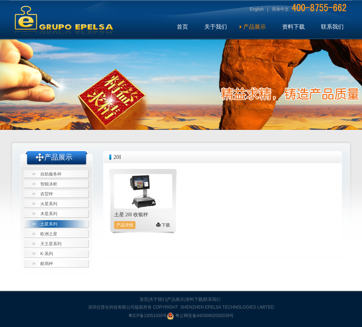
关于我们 (215, 27)
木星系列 (48, 213)
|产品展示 (175, 299)
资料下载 (293, 27)
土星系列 (48, 224)
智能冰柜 (48, 184)
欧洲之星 (48, 233)
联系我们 (332, 27)
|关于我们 (157, 299)
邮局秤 (46, 263)
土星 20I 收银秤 (131, 214)
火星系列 (48, 203)
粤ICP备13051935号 (147, 315)
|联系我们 (212, 299)
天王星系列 (51, 243)
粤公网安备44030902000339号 (200, 315)
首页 (182, 27)
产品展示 (254, 27)
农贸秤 (46, 193)
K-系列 (46, 253)
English (257, 9)
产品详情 (124, 225)
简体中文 (280, 9)
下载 (163, 225)
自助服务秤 (51, 174)
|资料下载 (194, 299)
